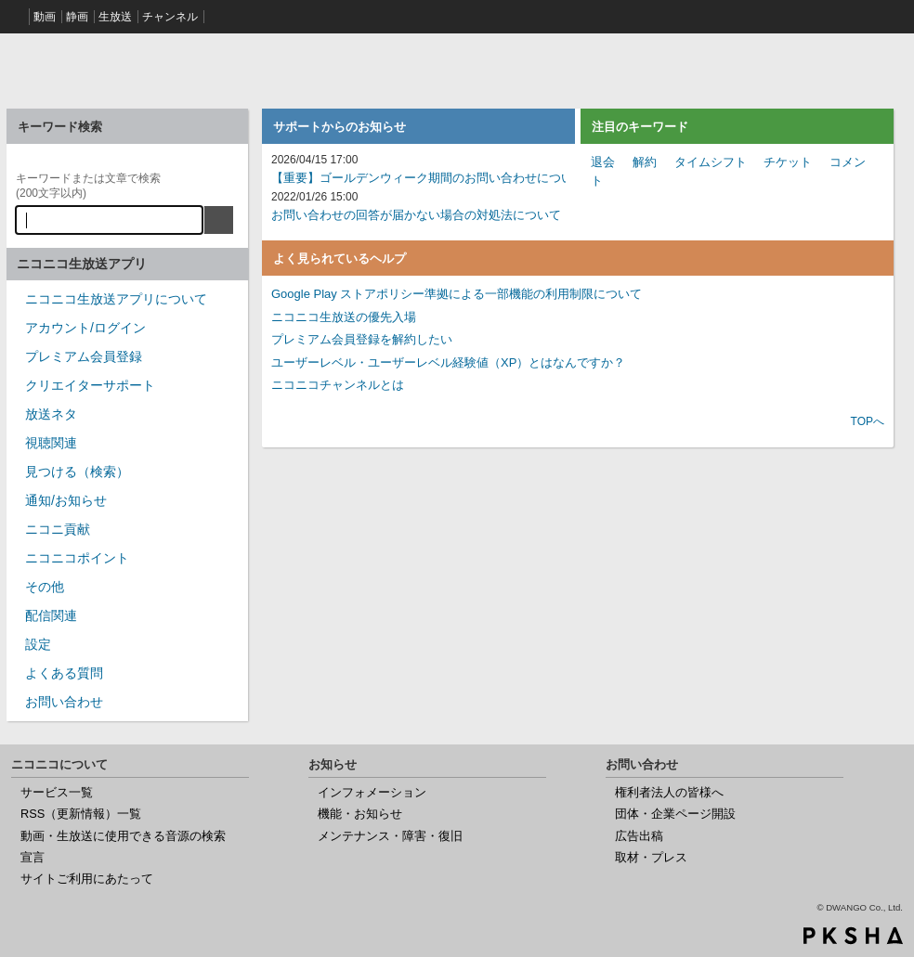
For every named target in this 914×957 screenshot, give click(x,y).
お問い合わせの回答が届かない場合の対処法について (416, 215)
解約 (645, 162)
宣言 (32, 857)
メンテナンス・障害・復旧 (390, 836)
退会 (603, 162)
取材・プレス (651, 857)
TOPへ (867, 421)
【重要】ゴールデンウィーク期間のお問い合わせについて (428, 178)
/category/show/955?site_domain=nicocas (15, 535)
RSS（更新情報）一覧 (80, 814)
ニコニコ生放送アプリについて (116, 298)
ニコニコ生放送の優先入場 (343, 317)
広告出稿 (639, 836)
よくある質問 (64, 673)
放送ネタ (51, 414)
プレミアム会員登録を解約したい (361, 339)
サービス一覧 (56, 792)
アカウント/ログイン (85, 327)
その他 (44, 586)
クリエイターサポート (90, 385)
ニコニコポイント (77, 557)
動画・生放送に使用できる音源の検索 (123, 836)
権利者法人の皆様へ (669, 792)
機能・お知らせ (360, 814)
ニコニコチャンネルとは (337, 385)
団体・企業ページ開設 (675, 814)
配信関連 (51, 615)
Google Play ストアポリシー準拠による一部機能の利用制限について (456, 294)
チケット (788, 162)
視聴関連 (51, 442)
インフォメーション (372, 792)
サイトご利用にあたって (86, 879)
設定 (38, 644)
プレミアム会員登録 (83, 356)
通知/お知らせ (66, 500)
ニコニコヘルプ (127, 68)
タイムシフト (710, 162)
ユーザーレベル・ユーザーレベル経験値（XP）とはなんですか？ (448, 362)
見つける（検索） (77, 471)
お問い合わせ (64, 701)
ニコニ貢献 (57, 529)
